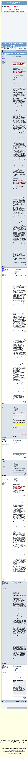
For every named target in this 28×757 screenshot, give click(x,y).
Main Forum (11, 46)
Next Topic (25, 49)
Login (20, 2)
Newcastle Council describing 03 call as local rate (19, 64)
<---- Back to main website (13, 9)
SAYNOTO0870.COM (5, 46)
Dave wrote (15, 412)
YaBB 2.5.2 (21, 750)
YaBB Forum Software (7, 751)
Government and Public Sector (19, 46)
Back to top (4, 266)
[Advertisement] (14, 28)
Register (15, 3)
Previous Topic (21, 48)
